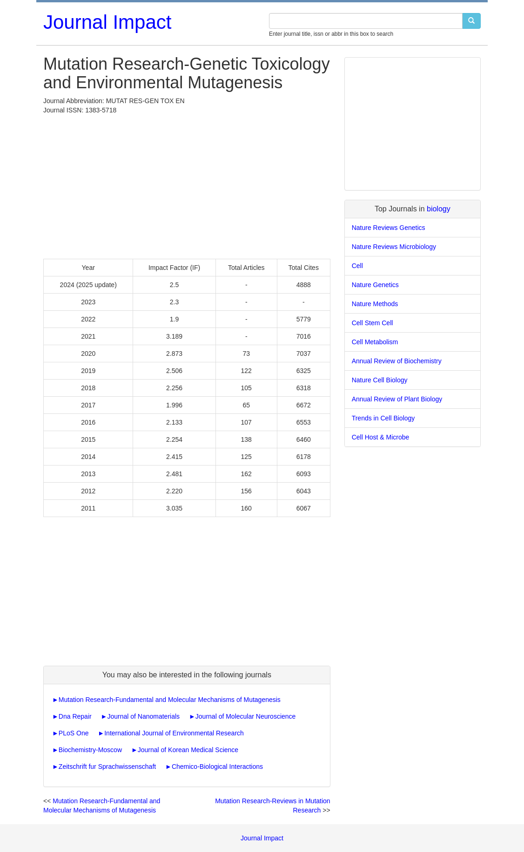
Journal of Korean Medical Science (188, 750)
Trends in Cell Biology (383, 418)
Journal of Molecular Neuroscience (245, 716)
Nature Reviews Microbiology (394, 246)
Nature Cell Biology (380, 380)
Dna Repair (75, 716)
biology (438, 209)
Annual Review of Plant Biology (397, 399)
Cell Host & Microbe (381, 437)
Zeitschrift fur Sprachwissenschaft (107, 766)
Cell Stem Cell (372, 323)
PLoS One (74, 733)
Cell (357, 265)
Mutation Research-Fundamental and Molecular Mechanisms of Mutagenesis (170, 699)
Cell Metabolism (375, 342)
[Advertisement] (186, 184)
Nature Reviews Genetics (388, 227)
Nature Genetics (375, 284)
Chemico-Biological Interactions (217, 766)
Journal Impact (107, 22)
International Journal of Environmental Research (174, 733)
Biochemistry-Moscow (90, 750)
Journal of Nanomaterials (143, 716)
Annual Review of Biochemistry (397, 361)
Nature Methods (375, 304)
